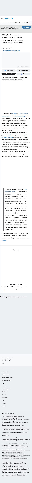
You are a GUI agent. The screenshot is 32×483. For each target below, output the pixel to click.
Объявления (4, 397)
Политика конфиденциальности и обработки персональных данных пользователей (14, 458)
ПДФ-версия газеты (6, 389)
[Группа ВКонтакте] (9, 70)
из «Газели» (11, 135)
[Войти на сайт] (29, 18)
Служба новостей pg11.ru (11, 51)
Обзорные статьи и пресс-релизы (9, 369)
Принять (26, 27)
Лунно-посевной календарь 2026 (9, 22)
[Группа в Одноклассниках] (5, 360)
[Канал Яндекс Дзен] (9, 74)
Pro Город (4, 394)
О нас (3, 383)
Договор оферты (5, 371)
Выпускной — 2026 (24, 22)
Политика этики (5, 374)
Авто (3, 400)
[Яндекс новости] (23, 70)
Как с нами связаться (6, 380)
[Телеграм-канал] (8, 360)
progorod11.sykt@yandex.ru (8, 425)
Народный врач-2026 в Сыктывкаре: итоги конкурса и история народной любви (16, 289)
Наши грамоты (5, 386)
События (4, 403)
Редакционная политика (7, 377)
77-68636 (15, 443)
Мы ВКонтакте (5, 391)
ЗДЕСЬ (4, 240)
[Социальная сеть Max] (23, 74)
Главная (3, 406)
